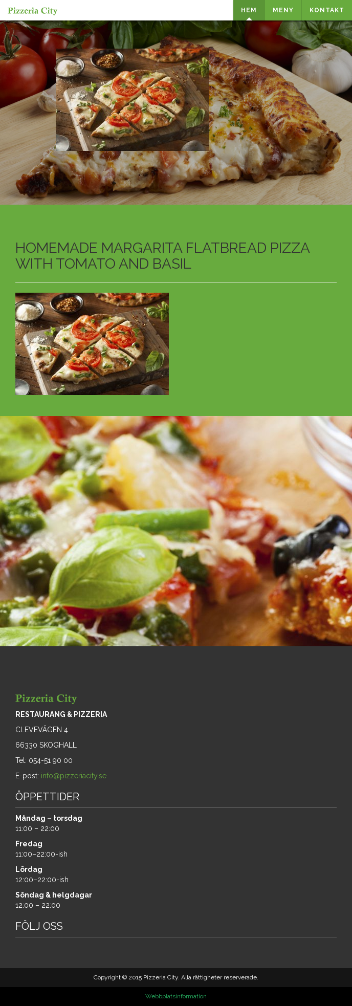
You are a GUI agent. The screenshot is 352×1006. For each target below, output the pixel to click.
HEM (249, 10)
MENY (283, 10)
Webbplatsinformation (176, 996)
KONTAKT (327, 10)
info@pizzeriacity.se (73, 776)
